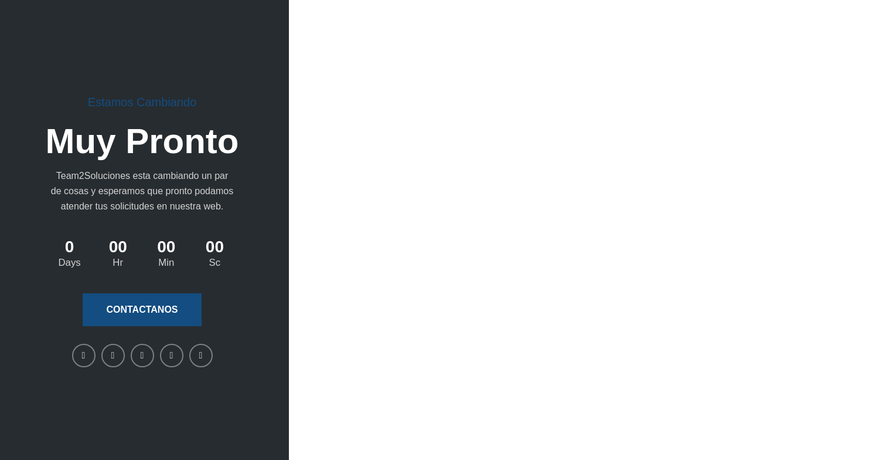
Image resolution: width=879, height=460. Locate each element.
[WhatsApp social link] (171, 355)
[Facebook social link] (84, 355)
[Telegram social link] (201, 355)
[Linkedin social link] (142, 355)
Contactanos (142, 309)
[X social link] (113, 355)
